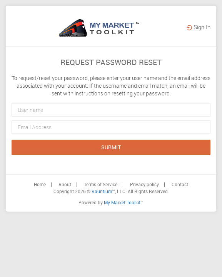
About (64, 214)
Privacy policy (144, 214)
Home (40, 214)
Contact (180, 214)
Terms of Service (100, 214)
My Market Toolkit (122, 232)
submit (111, 177)
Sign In (198, 57)
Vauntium (102, 221)
